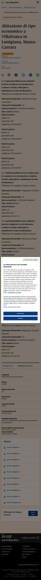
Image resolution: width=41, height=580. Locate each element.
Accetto (20, 318)
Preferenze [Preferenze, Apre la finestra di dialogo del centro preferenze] (20, 313)
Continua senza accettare (30, 259)
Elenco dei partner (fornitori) (12, 307)
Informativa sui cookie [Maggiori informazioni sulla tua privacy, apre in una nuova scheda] (14, 292)
